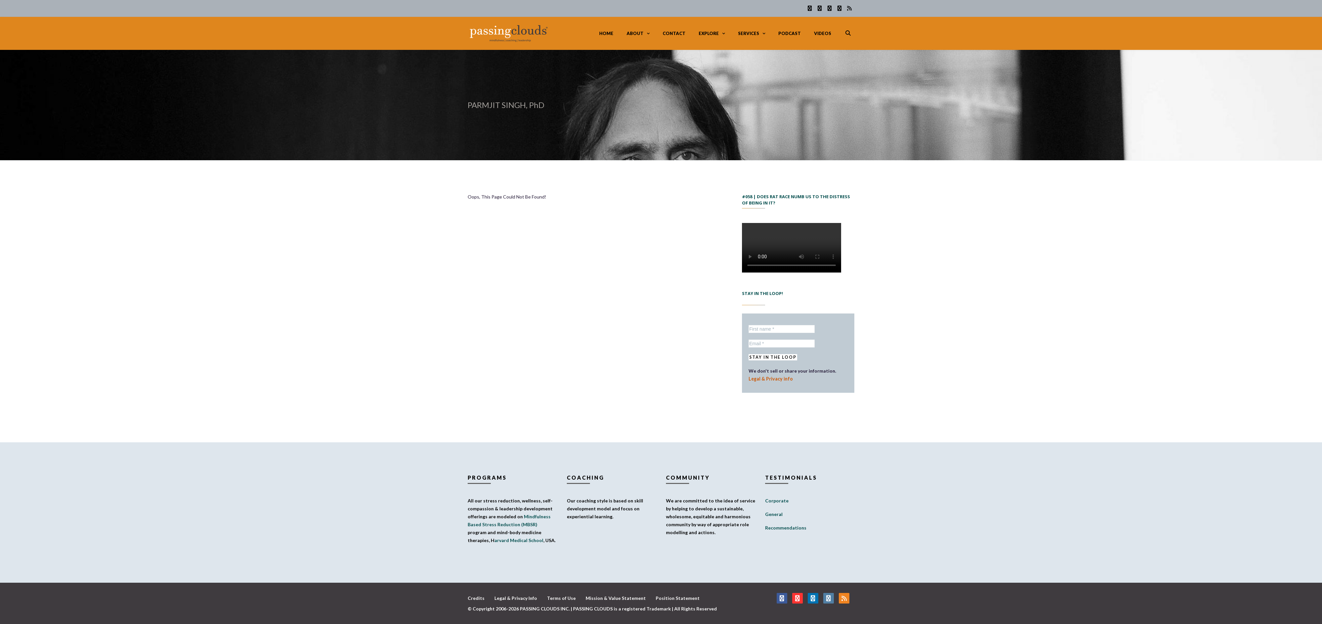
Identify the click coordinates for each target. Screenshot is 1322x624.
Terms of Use (561, 598)
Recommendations (785, 528)
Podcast (789, 33)
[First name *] (782, 329)
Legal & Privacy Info (515, 598)
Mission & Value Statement (616, 598)
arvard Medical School (518, 540)
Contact (674, 33)
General (774, 514)
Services (748, 33)
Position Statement (678, 598)
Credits (476, 598)
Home (606, 33)
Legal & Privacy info (770, 379)
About (635, 33)
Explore (709, 33)
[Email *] (782, 344)
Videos (822, 33)
